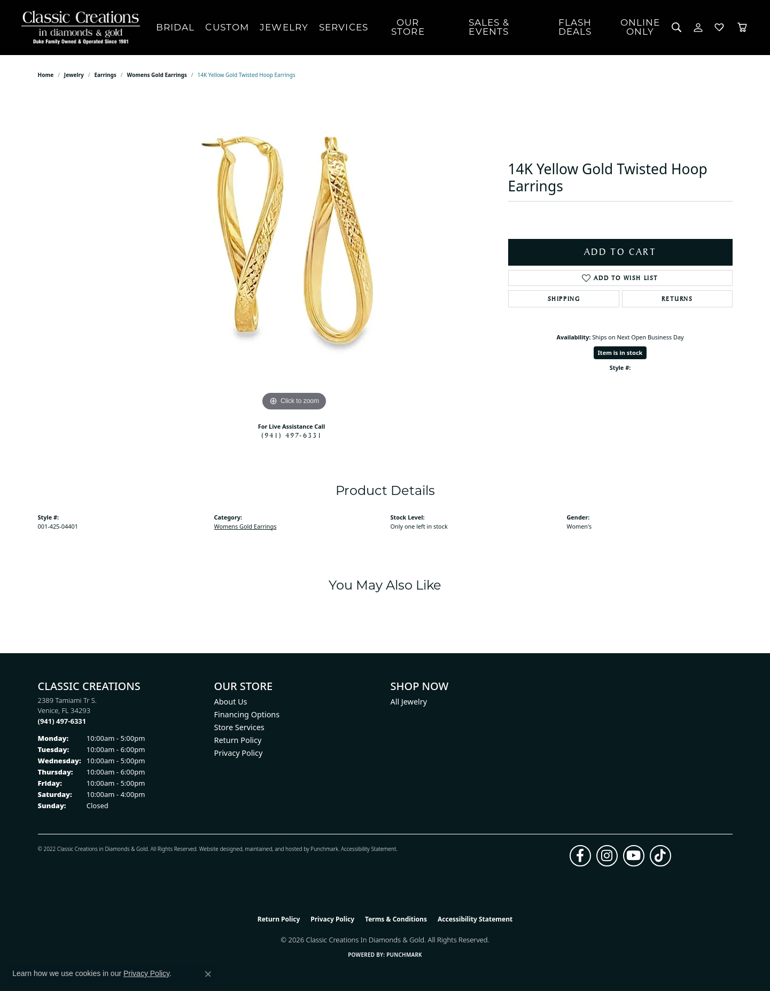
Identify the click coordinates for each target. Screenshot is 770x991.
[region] (294, 253)
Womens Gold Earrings (156, 75)
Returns (677, 299)
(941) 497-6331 (291, 435)
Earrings (105, 75)
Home (46, 75)
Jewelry (284, 27)
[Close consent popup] (208, 974)
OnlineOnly (640, 27)
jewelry (74, 75)
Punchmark (324, 849)
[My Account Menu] (698, 27)
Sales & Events (489, 27)
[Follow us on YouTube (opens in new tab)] (633, 855)
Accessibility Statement (368, 849)
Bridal (175, 27)
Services (343, 27)
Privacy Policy (238, 753)
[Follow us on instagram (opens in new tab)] (607, 855)
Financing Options (247, 714)
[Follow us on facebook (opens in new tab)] (580, 855)
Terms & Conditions (396, 919)
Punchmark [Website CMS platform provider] (404, 954)
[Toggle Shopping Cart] (742, 27)
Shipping (564, 299)
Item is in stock (620, 353)
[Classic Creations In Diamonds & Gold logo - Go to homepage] (78, 27)
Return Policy (238, 740)
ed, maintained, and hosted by (273, 849)
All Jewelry (409, 701)
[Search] (677, 27)
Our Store (408, 27)
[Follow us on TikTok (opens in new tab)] (660, 855)
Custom (227, 27)
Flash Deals (575, 27)
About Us (230, 701)
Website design (217, 849)
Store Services (239, 727)
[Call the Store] (62, 721)
